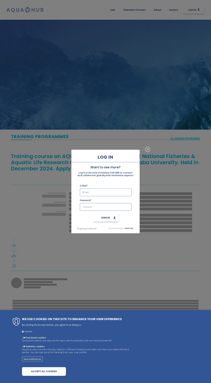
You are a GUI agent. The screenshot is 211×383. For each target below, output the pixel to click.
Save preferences (32, 359)
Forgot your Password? (87, 229)
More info (28, 332)
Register (129, 228)
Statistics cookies (35, 347)
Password (85, 200)
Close (147, 148)
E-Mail (83, 186)
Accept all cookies (44, 372)
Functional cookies (35, 338)
